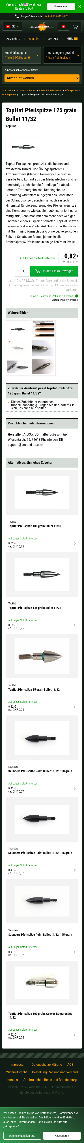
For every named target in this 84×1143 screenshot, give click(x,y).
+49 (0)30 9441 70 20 (56, 16)
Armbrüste (13, 38)
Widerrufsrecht (16, 1072)
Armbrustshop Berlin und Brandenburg (50, 1080)
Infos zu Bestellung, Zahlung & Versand (54, 296)
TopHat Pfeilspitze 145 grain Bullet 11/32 (34, 608)
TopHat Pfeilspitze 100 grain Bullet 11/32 (34, 526)
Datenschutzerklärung (47, 1064)
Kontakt (52, 38)
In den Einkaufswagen (54, 271)
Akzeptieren (62, 1135)
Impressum (18, 1064)
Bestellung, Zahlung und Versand (55, 1072)
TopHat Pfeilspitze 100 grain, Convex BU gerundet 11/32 (40, 1015)
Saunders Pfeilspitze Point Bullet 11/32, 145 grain (40, 934)
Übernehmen (61, 6)
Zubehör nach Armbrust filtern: (21, 70)
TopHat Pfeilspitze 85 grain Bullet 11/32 (34, 689)
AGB (70, 1064)
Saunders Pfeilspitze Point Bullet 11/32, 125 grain (40, 853)
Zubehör (34, 38)
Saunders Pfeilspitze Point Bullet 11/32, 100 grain (40, 771)
